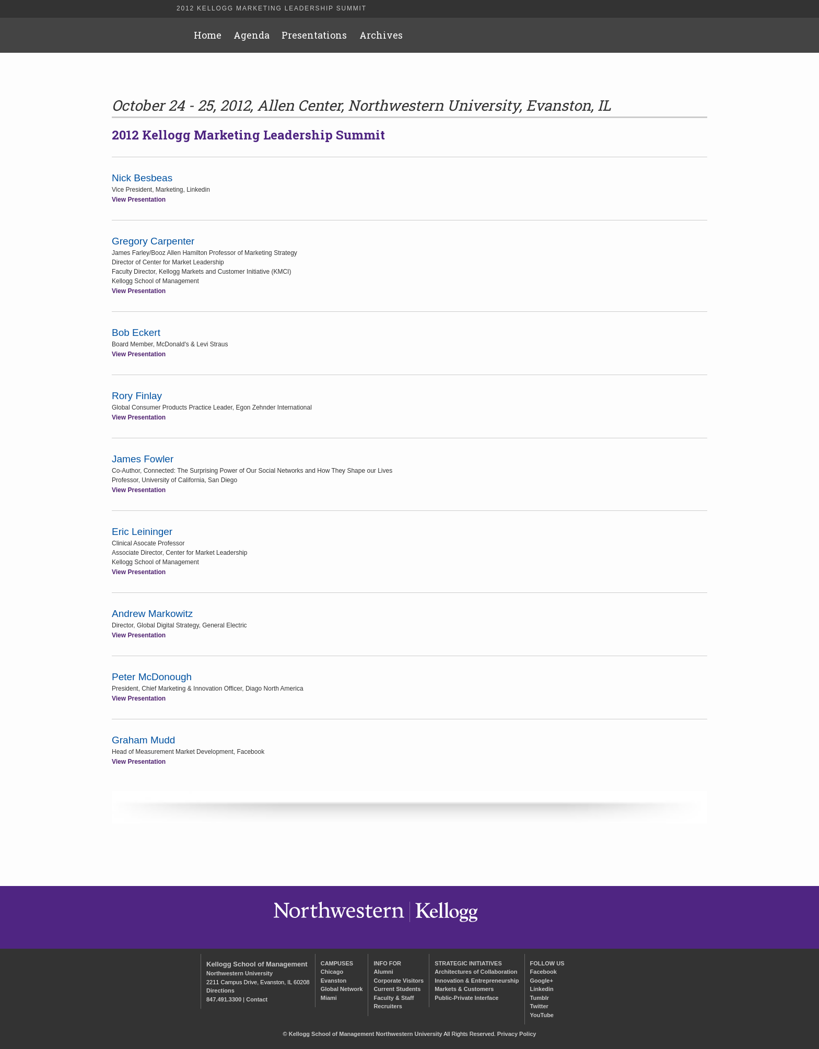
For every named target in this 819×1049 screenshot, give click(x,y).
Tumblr (539, 998)
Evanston (334, 980)
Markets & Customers (464, 989)
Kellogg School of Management (257, 964)
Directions (220, 990)
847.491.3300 (223, 999)
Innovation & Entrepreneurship (477, 980)
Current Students (396, 989)
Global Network (342, 989)
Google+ (541, 980)
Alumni (383, 972)
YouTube (542, 1015)
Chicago (332, 972)
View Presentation (139, 199)
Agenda (251, 35)
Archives (381, 35)
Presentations (314, 35)
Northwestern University (239, 973)
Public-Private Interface (466, 998)
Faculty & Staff (393, 998)
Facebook (543, 972)
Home (207, 35)
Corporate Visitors (398, 980)
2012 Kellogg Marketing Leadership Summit (272, 8)
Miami (329, 998)
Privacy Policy (516, 1034)
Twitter (539, 1006)
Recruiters (387, 1006)
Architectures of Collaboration (476, 972)
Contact (256, 999)
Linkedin (542, 989)
